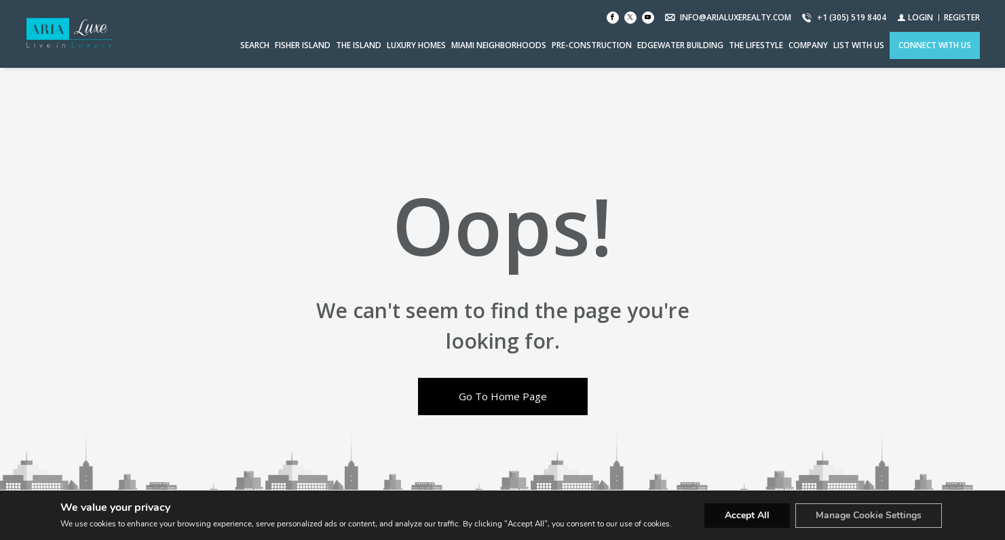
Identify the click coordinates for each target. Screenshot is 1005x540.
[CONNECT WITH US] (935, 45)
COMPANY (808, 45)
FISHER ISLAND (302, 45)
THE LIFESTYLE (756, 45)
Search (254, 45)
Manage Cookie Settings (869, 515)
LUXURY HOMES (416, 45)
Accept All (747, 515)
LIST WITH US (858, 45)
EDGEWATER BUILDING (680, 45)
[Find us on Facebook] (613, 18)
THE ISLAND (358, 45)
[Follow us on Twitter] (630, 18)
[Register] (962, 17)
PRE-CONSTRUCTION (592, 45)
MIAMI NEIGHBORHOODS (498, 45)
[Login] (915, 17)
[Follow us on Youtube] (648, 18)
